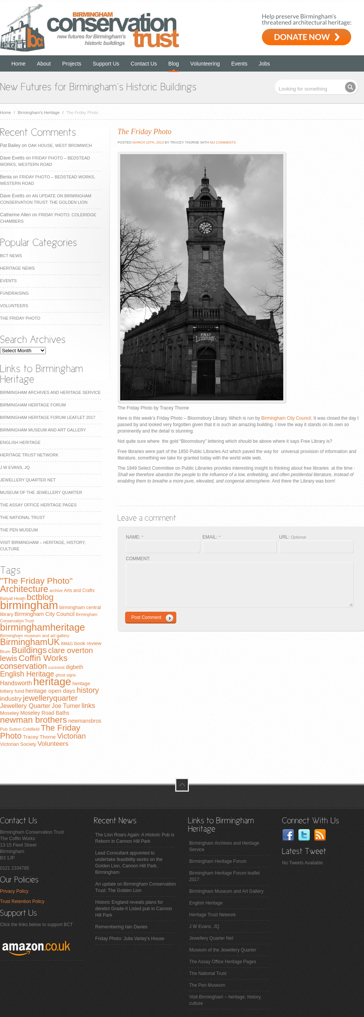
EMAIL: (211, 537)
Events (239, 64)
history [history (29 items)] (88, 690)
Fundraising (14, 293)
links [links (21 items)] (88, 705)
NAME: (134, 537)
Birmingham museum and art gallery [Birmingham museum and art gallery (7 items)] (34, 635)
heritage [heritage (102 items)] (52, 681)
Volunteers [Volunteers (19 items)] (53, 743)
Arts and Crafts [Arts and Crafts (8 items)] (79, 590)
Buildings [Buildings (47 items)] (29, 650)
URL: (292, 537)
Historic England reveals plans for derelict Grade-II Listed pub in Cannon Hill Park (133, 909)
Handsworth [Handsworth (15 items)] (16, 683)
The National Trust (22, 517)
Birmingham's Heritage (39, 112)
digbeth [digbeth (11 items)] (74, 667)
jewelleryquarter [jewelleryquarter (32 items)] (50, 698)
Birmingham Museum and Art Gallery (43, 430)
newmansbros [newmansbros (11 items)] (84, 721)
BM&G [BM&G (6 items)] (67, 643)
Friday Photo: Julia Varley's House (129, 938)
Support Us (106, 64)
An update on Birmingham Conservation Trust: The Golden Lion (135, 887)
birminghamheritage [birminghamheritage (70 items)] (42, 627)
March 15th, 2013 (148, 142)
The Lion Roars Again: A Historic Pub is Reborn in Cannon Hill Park (134, 838)
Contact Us (144, 64)
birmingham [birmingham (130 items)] (29, 605)
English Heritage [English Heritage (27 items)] (27, 674)
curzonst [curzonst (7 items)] (56, 667)
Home (18, 64)
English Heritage (20, 442)
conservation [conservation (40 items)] (23, 666)
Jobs (264, 64)
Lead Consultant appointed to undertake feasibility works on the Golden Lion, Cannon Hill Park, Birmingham (128, 862)
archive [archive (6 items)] (56, 590)
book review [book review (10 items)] (88, 643)
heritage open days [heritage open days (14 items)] (50, 690)
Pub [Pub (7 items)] (4, 729)
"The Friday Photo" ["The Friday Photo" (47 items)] (36, 581)
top (182, 785)
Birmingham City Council (286, 418)
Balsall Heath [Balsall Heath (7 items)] (12, 598)
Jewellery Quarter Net (28, 480)
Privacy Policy (14, 891)
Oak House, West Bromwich (60, 145)
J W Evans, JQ (15, 467)
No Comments (223, 142)
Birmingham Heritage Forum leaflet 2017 (47, 417)
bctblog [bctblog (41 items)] (40, 597)
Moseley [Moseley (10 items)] (9, 713)
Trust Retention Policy (22, 901)
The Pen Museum (19, 530)
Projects (72, 64)
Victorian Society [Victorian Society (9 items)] (18, 744)
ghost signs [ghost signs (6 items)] (65, 675)
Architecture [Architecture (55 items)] (24, 589)
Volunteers (14, 305)
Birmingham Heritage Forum (33, 405)
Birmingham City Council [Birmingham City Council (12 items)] (44, 614)
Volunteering (205, 64)
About (44, 64)
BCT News (11, 255)
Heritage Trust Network (29, 455)
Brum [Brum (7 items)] (5, 651)
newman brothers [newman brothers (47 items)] (33, 720)
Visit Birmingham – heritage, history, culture (225, 1000)
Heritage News (17, 268)
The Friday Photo (20, 318)
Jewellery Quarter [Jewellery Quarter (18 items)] (25, 705)
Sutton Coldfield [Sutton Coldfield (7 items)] (24, 729)
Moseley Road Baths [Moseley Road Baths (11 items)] (44, 713)
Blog (173, 64)
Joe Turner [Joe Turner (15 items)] (66, 706)
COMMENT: (138, 558)
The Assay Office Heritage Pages (38, 505)
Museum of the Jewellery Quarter (41, 492)
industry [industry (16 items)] (11, 698)
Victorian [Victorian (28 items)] (71, 736)
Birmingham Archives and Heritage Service (50, 392)
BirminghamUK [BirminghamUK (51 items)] (30, 642)
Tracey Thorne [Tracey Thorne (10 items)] (39, 737)
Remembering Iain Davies (121, 927)
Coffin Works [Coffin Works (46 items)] (43, 658)
